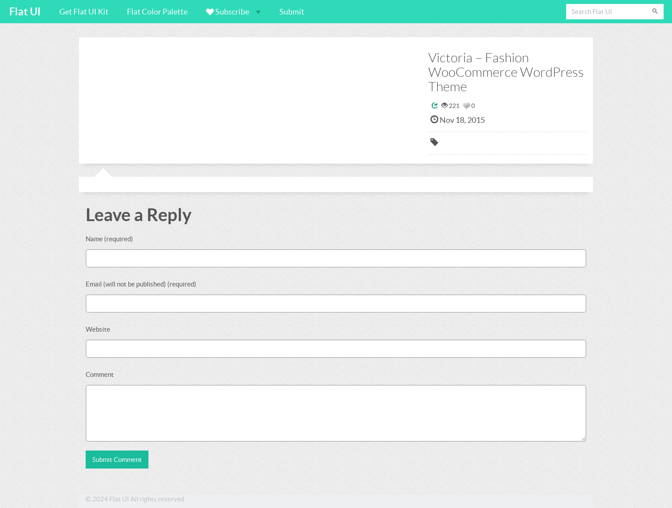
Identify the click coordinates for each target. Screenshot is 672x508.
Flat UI (25, 12)
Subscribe (233, 11)
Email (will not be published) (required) (141, 284)
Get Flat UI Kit (83, 11)
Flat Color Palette (157, 11)
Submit (291, 11)
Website (98, 329)
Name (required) (109, 239)
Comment (100, 374)
